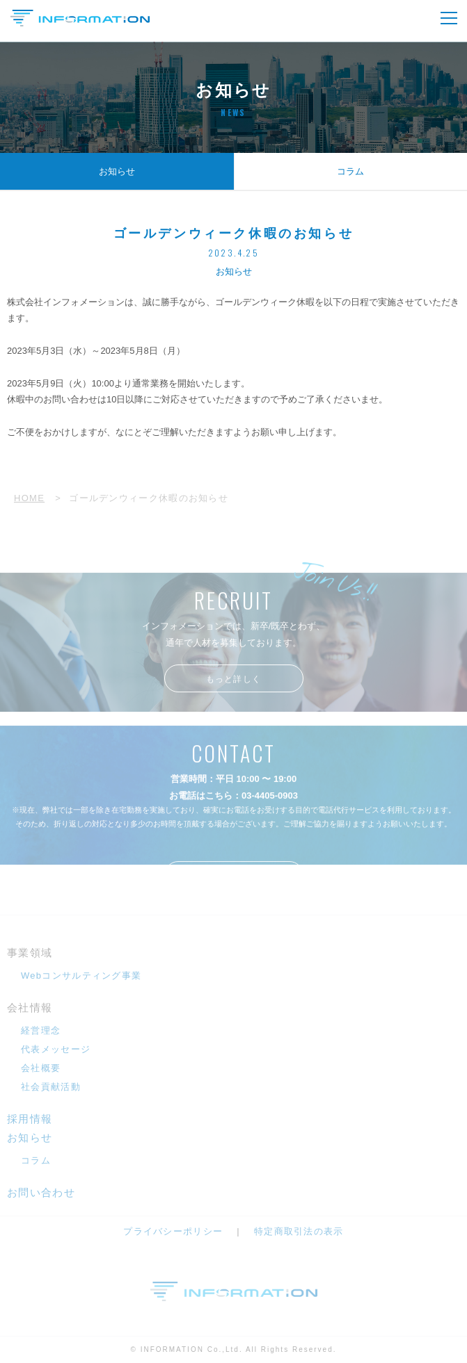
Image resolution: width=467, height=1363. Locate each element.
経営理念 (41, 1030)
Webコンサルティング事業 (81, 975)
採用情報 (29, 1119)
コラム (350, 171)
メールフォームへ (234, 883)
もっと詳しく (233, 687)
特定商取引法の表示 (299, 1231)
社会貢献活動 (51, 1087)
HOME (29, 498)
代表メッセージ (55, 1049)
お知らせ (117, 171)
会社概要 (41, 1068)
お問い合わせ (41, 1192)
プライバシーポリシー (173, 1231)
